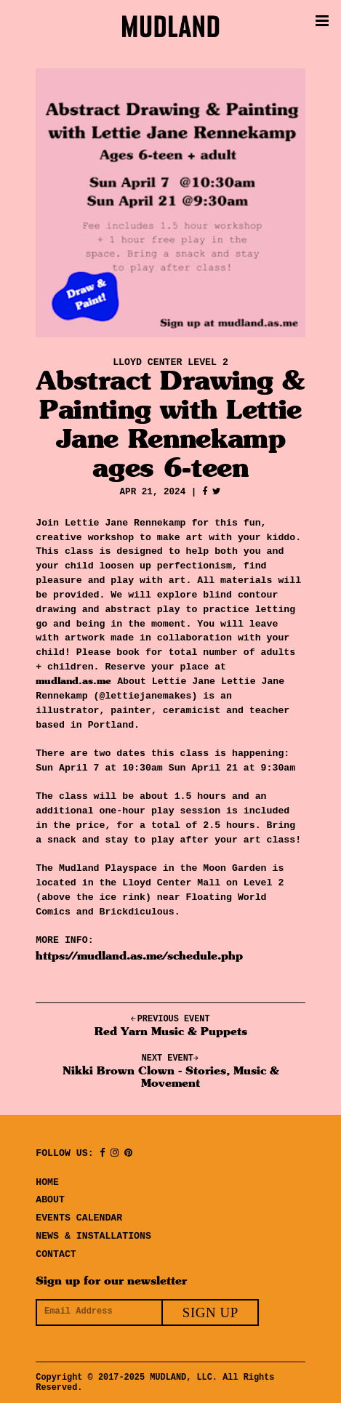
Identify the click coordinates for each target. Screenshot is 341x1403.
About (50, 1197)
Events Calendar (79, 1215)
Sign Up (210, 1310)
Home (47, 1179)
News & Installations (93, 1233)
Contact (56, 1251)
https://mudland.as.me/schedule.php (139, 954)
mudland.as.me (73, 678)
